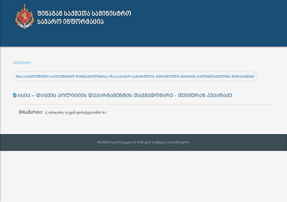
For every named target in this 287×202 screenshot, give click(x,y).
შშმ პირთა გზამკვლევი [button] (217, 39)
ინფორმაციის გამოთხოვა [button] (121, 39)
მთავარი (22, 63)
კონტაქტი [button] (170, 39)
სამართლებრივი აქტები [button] (57, 39)
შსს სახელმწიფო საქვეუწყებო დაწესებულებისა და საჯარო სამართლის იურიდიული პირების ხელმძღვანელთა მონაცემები (135, 77)
